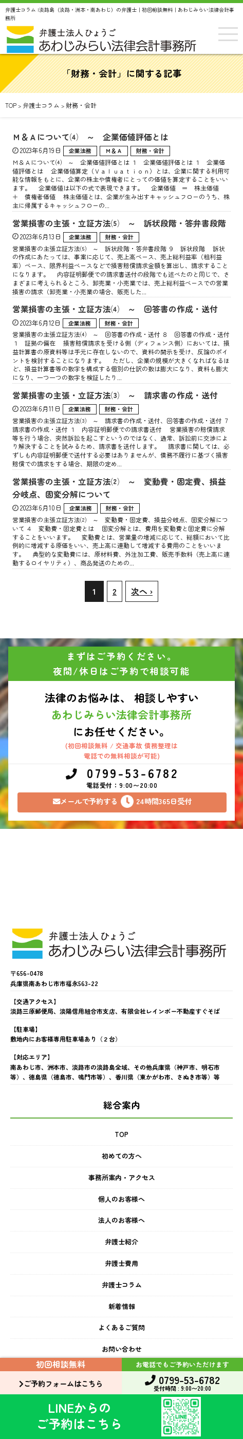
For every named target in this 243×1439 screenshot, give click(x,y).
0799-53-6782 (122, 778)
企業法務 (80, 150)
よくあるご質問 (121, 1327)
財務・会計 (150, 150)
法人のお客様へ (121, 1220)
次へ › (142, 591)
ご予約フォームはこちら (61, 1383)
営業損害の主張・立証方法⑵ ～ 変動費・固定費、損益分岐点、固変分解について (119, 488)
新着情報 (121, 1306)
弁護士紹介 (121, 1241)
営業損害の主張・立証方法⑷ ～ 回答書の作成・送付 (115, 309)
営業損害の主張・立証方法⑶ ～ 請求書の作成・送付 (115, 395)
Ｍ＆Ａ (113, 150)
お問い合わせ (122, 1349)
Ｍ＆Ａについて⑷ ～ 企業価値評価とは (94, 137)
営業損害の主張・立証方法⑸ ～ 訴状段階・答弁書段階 (119, 223)
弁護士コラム (122, 1285)
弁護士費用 (121, 1263)
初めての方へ (122, 1156)
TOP (121, 1134)
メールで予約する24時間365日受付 (122, 801)
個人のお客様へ (121, 1199)
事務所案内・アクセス (121, 1177)
